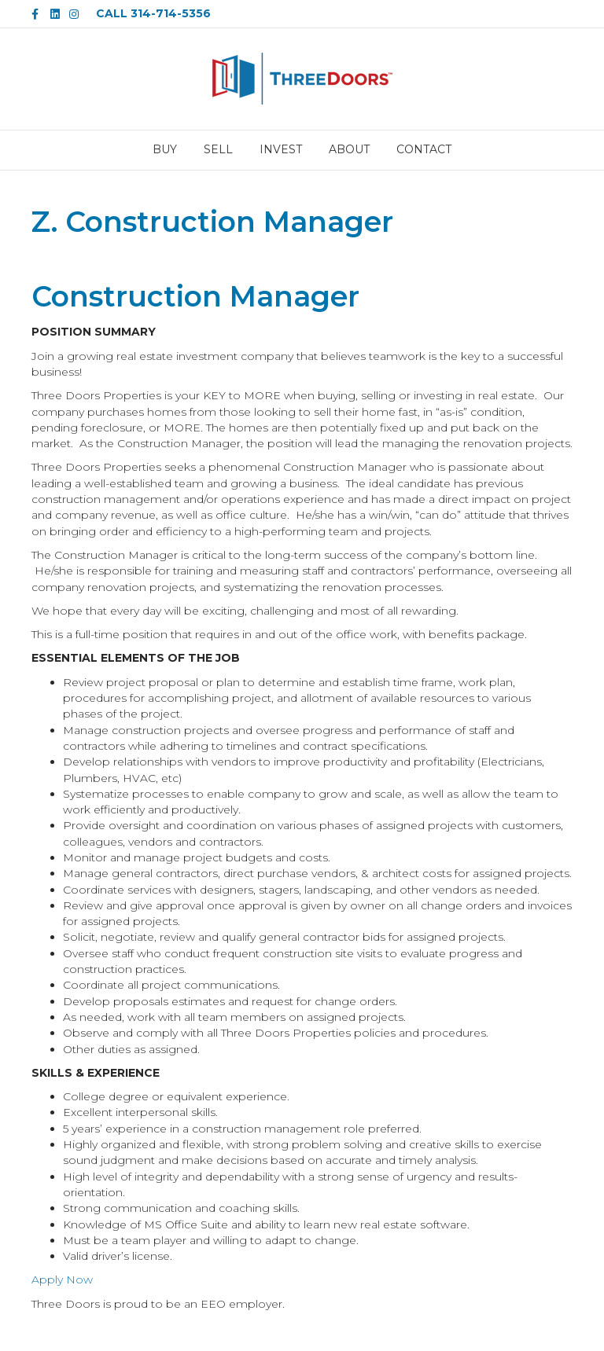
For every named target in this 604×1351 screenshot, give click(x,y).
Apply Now (62, 1279)
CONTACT (423, 149)
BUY (165, 149)
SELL (218, 149)
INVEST (281, 149)
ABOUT (349, 149)
